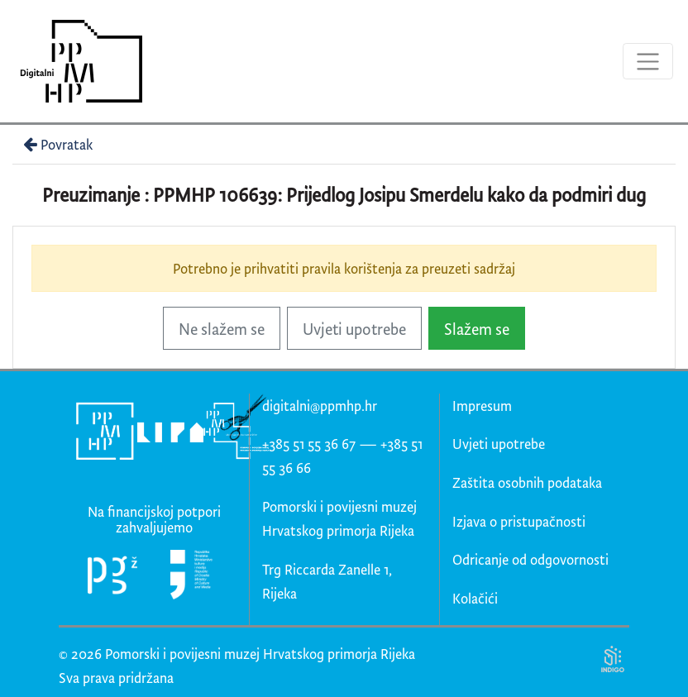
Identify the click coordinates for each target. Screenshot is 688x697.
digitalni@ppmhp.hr (319, 405)
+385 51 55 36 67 (309, 443)
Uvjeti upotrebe (354, 328)
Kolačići (475, 598)
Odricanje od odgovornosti (530, 559)
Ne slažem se (222, 328)
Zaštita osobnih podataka (527, 482)
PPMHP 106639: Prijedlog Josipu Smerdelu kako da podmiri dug (399, 195)
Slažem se (476, 328)
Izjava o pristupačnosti (518, 521)
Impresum (482, 405)
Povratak (56, 144)
